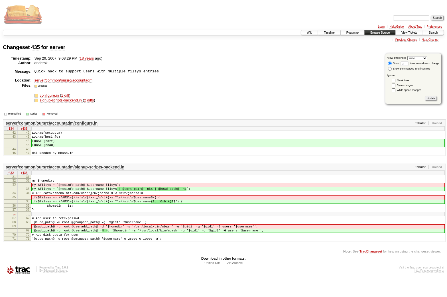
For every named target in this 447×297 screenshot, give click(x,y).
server (57, 47)
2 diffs (89, 100)
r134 (10, 129)
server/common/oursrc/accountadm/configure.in (51, 123)
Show (393, 63)
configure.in (50, 95)
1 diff (65, 95)
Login (381, 26)
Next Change (430, 39)
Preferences (434, 26)
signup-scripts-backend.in (61, 100)
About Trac (415, 26)
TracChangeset (370, 270)
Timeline (329, 32)
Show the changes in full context (409, 68)
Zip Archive (235, 281)
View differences (396, 57)
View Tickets (409, 32)
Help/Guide (396, 26)
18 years (87, 58)
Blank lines (403, 80)
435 (35, 47)
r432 (10, 178)
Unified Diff (212, 281)
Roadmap (352, 32)
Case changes (405, 85)
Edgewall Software (55, 289)
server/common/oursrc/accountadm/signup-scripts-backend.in (65, 172)
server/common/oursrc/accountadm (63, 80)
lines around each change (420, 63)
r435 (24, 129)
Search (433, 32)
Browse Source (380, 32)
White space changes (409, 90)
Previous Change (406, 39)
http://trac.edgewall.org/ (429, 289)
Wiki (309, 32)
